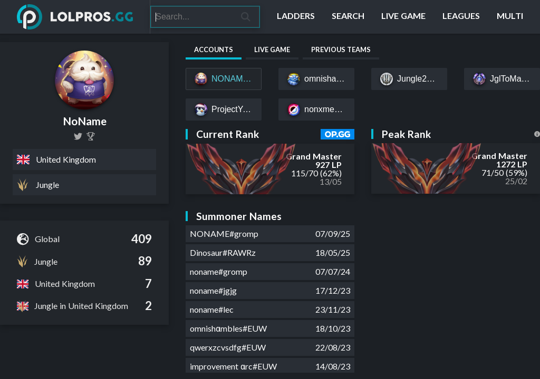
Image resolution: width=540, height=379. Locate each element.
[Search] (192, 16)
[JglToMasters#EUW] (502, 79)
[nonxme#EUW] (316, 109)
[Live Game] (403, 17)
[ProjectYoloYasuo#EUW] (224, 109)
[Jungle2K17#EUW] (409, 79)
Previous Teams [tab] (341, 49)
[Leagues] (461, 17)
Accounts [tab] (213, 49)
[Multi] (510, 17)
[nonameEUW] (78, 136)
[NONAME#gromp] (224, 79)
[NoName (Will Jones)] (90, 136)
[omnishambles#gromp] (316, 79)
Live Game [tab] (272, 49)
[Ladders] (295, 17)
